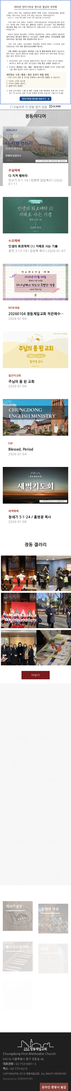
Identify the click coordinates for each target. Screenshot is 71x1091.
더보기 (35, 675)
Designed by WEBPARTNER (18, 1078)
